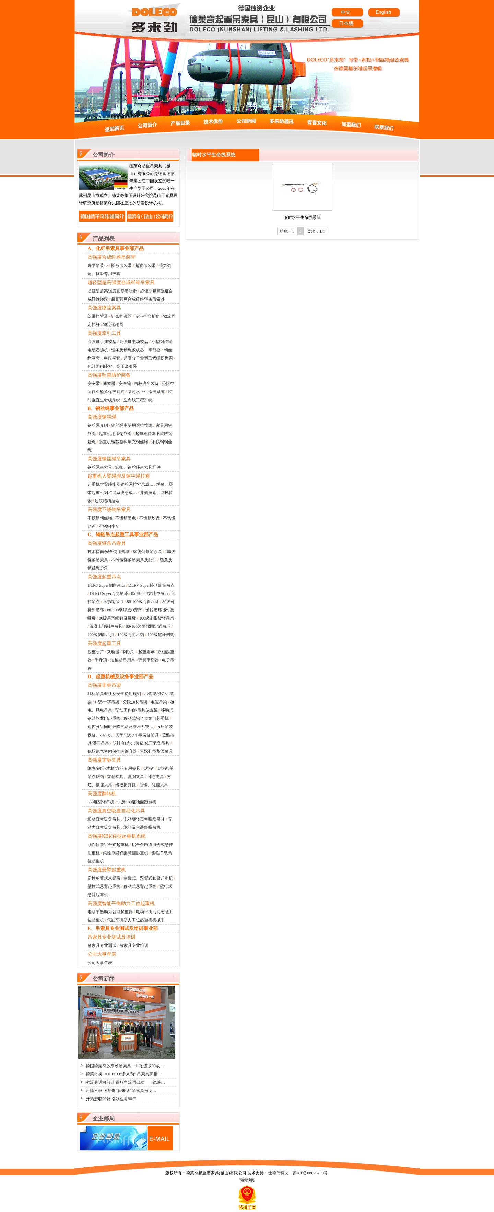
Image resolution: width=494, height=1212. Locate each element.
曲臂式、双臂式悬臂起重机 (148, 878)
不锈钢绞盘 (149, 518)
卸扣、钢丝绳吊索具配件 (138, 467)
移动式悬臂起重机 (140, 886)
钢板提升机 (125, 784)
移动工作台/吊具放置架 (136, 710)
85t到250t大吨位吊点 (149, 593)
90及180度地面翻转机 (136, 802)
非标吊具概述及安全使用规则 (114, 693)
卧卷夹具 (156, 776)
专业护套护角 (147, 316)
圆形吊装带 (121, 265)
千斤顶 (101, 660)
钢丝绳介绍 (97, 425)
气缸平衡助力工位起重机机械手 (136, 920)
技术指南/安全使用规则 (108, 551)
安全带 (93, 383)
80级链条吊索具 (147, 551)
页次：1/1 (316, 231)
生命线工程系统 (138, 400)
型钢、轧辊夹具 (153, 784)
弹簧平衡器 (148, 660)
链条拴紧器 (121, 316)
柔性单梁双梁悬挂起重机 (125, 852)
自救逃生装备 (146, 383)
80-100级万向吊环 (143, 601)
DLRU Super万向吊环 (109, 593)
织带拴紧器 (97, 316)
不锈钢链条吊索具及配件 (133, 559)
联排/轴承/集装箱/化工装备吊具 (141, 743)
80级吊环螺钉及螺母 (117, 618)
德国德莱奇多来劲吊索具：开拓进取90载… (125, 1065)
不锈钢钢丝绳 (99, 518)
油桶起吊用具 (122, 660)
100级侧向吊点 (100, 634)
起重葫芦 (95, 651)
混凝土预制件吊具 (106, 626)
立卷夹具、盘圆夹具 (125, 776)
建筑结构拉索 (107, 500)
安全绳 (125, 383)
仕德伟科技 (278, 1172)
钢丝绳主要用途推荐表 (131, 425)
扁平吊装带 (97, 265)
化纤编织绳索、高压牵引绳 (112, 366)
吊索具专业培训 (133, 945)
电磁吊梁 (159, 701)
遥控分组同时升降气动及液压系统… (120, 726)
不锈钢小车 (109, 526)
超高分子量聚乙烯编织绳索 (148, 358)
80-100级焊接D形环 (124, 610)
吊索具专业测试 (101, 945)
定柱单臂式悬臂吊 (103, 878)
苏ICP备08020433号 (310, 1172)
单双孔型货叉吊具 (156, 751)
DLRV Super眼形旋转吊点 (151, 585)
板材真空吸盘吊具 (103, 819)
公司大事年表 (99, 962)
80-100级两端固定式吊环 (148, 626)
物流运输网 (113, 324)
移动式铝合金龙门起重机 (146, 718)
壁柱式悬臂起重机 (103, 886)
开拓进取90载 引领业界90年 (111, 1098)
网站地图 (247, 1180)
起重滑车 (146, 651)
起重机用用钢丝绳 (115, 433)
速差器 (109, 383)
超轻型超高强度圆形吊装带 (112, 291)
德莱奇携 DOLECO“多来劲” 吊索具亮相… (124, 1074)
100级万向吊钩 (130, 634)
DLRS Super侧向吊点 (106, 585)
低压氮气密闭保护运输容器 (112, 751)
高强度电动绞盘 (133, 341)
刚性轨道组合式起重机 (108, 844)
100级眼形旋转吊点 (156, 618)
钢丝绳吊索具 (99, 467)
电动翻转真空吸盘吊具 (144, 819)
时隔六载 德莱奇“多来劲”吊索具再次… (121, 1090)
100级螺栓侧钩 (161, 634)
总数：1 (287, 231)
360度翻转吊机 (100, 802)
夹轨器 (113, 651)
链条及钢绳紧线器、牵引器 (136, 350)
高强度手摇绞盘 (101, 341)
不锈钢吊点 (125, 518)
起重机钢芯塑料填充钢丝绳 (123, 441)
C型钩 (148, 768)
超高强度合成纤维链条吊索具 (138, 299)
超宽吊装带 (145, 265)
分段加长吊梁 (135, 701)
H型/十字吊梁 (107, 701)
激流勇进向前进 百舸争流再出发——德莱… (125, 1082)
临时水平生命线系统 (146, 391)
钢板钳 (129, 651)
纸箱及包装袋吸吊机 (142, 827)
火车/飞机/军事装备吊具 (137, 734)
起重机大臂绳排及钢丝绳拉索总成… (120, 484)
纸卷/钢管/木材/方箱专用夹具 (113, 768)
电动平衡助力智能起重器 (110, 911)
